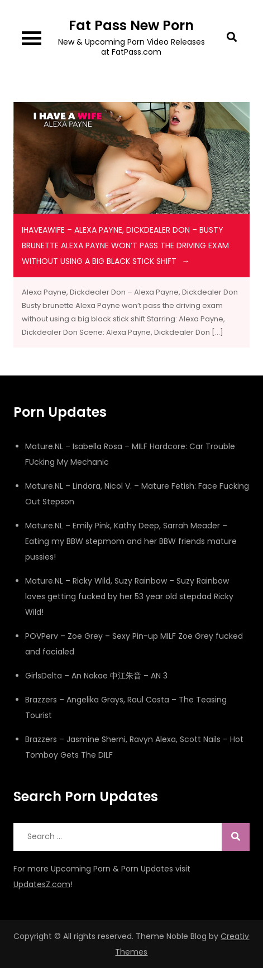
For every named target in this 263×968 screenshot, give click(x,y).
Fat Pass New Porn (131, 25)
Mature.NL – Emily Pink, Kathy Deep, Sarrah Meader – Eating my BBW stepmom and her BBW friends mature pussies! (131, 541)
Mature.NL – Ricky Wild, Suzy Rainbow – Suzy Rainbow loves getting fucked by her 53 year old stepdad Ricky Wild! (129, 596)
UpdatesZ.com (41, 884)
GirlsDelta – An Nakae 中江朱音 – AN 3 (96, 675)
